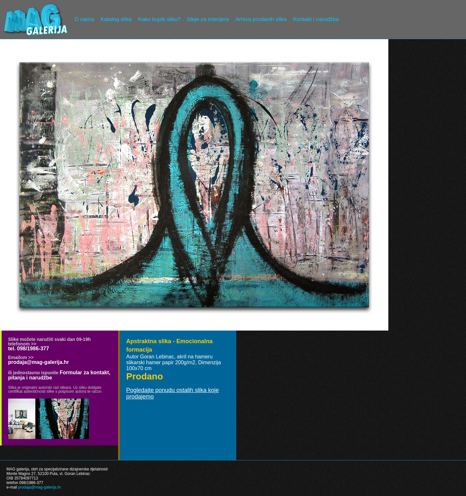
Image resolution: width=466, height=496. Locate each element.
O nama (84, 19)
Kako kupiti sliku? (159, 19)
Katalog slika (115, 19)
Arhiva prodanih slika (261, 19)
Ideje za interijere (208, 19)
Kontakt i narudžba (316, 19)
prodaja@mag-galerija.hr (38, 362)
